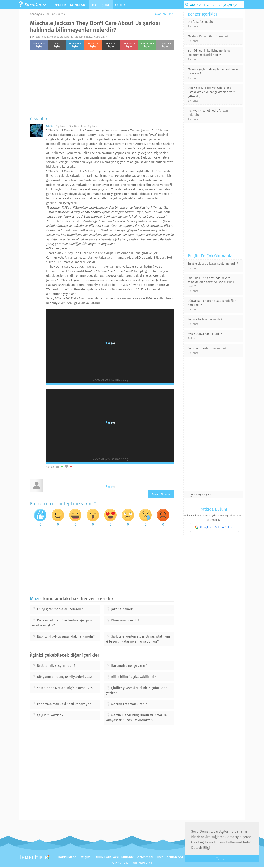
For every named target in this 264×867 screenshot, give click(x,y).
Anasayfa (36, 14)
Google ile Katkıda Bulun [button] (213, 527)
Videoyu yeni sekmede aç (110, 380)
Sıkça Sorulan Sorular (172, 857)
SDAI (32, 36)
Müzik (61, 14)
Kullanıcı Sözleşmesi (137, 857)
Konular (50, 14)
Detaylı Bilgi (200, 848)
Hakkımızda (67, 857)
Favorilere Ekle (162, 14)
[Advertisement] (102, 82)
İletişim (84, 857)
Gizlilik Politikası (105, 857)
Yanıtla (50, 466)
